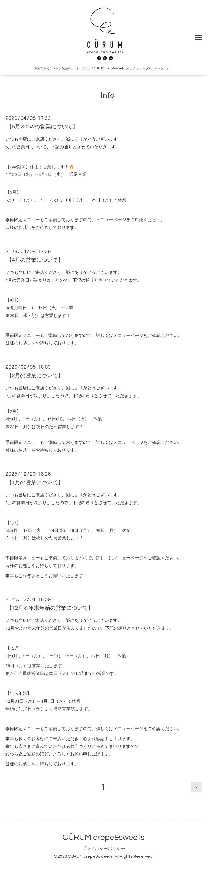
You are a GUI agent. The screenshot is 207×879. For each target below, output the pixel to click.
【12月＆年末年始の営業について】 (49, 608)
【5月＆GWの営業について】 (42, 127)
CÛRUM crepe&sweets (103, 837)
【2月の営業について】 (34, 375)
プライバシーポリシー (103, 848)
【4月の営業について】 (34, 260)
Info (104, 95)
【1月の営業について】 (34, 482)
